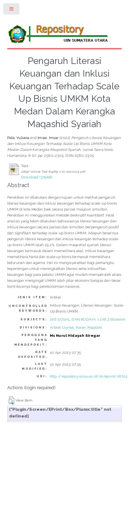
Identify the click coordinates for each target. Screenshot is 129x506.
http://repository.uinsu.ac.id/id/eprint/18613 (89, 376)
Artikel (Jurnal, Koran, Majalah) (76, 327)
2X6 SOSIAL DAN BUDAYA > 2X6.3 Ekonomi (87, 319)
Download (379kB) (37, 177)
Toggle (11, 10)
